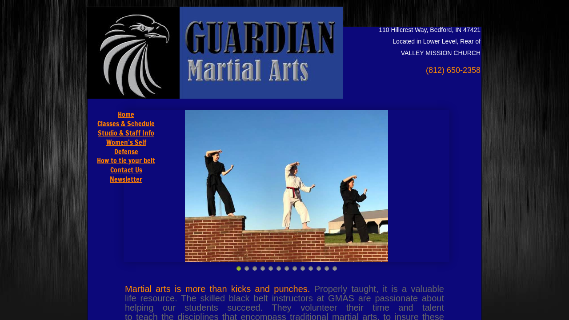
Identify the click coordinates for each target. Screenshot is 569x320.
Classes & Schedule (126, 123)
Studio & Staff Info (126, 133)
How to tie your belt (126, 160)
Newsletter (126, 179)
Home (126, 114)
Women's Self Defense (126, 146)
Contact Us (126, 170)
